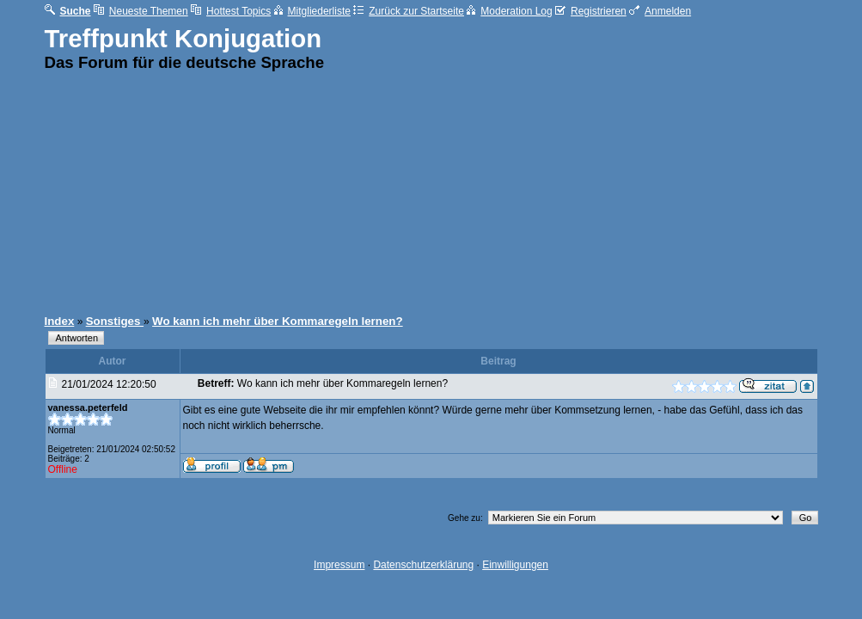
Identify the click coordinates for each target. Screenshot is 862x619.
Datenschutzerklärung (423, 565)
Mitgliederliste (312, 11)
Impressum (339, 565)
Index (60, 321)
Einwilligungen (515, 565)
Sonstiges (115, 321)
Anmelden (660, 11)
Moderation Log (509, 11)
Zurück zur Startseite (408, 11)
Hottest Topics (231, 11)
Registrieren (591, 11)
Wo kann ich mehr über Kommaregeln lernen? (277, 321)
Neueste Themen (141, 11)
